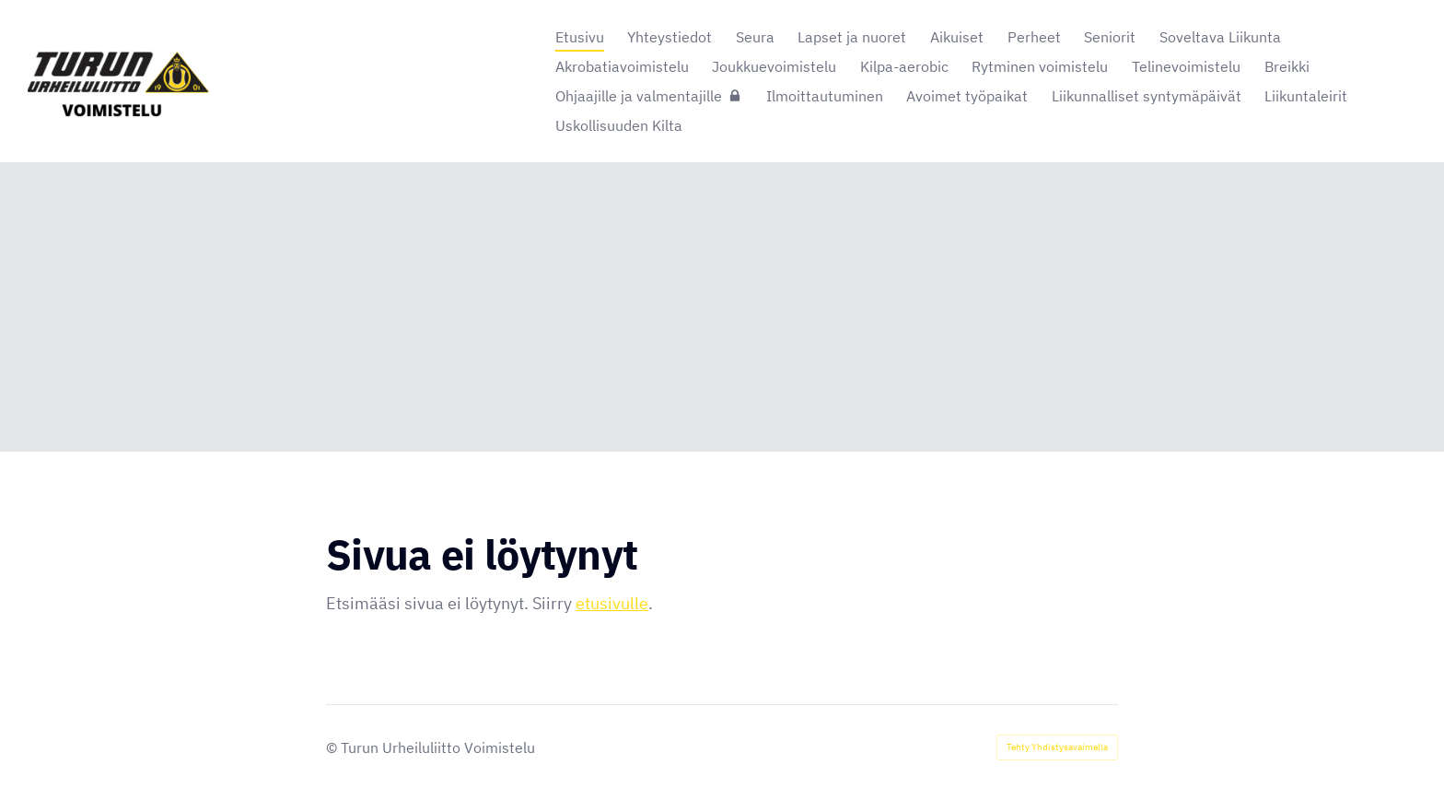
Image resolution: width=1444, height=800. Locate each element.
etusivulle (612, 603)
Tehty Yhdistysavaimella (1057, 747)
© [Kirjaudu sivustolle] (333, 747)
